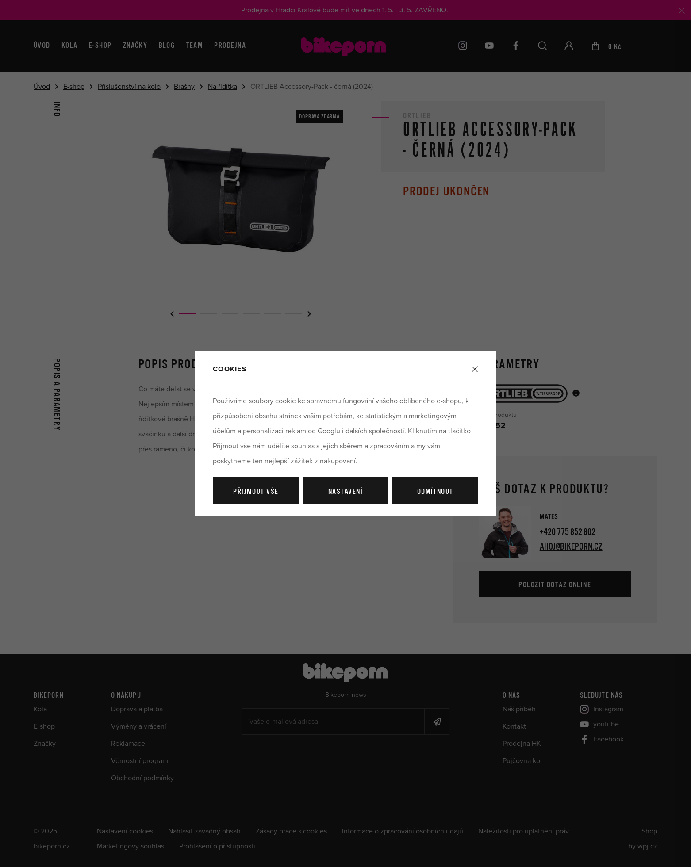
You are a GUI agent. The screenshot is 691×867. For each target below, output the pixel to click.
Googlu (329, 431)
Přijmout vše (255, 492)
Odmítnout (435, 492)
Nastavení (345, 492)
